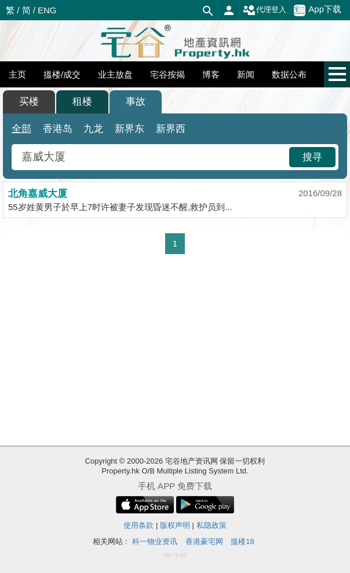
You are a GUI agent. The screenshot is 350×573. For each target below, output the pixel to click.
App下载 (317, 10)
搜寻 (312, 157)
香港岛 (57, 128)
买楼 (29, 101)
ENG (47, 10)
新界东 (129, 128)
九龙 (93, 128)
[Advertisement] (175, 350)
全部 (21, 128)
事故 (135, 101)
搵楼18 (242, 541)
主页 (17, 74)
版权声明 (175, 525)
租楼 (82, 101)
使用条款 (138, 525)
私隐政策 (211, 525)
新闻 (245, 74)
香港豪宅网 (204, 541)
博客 (211, 74)
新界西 (170, 128)
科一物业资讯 (154, 541)
